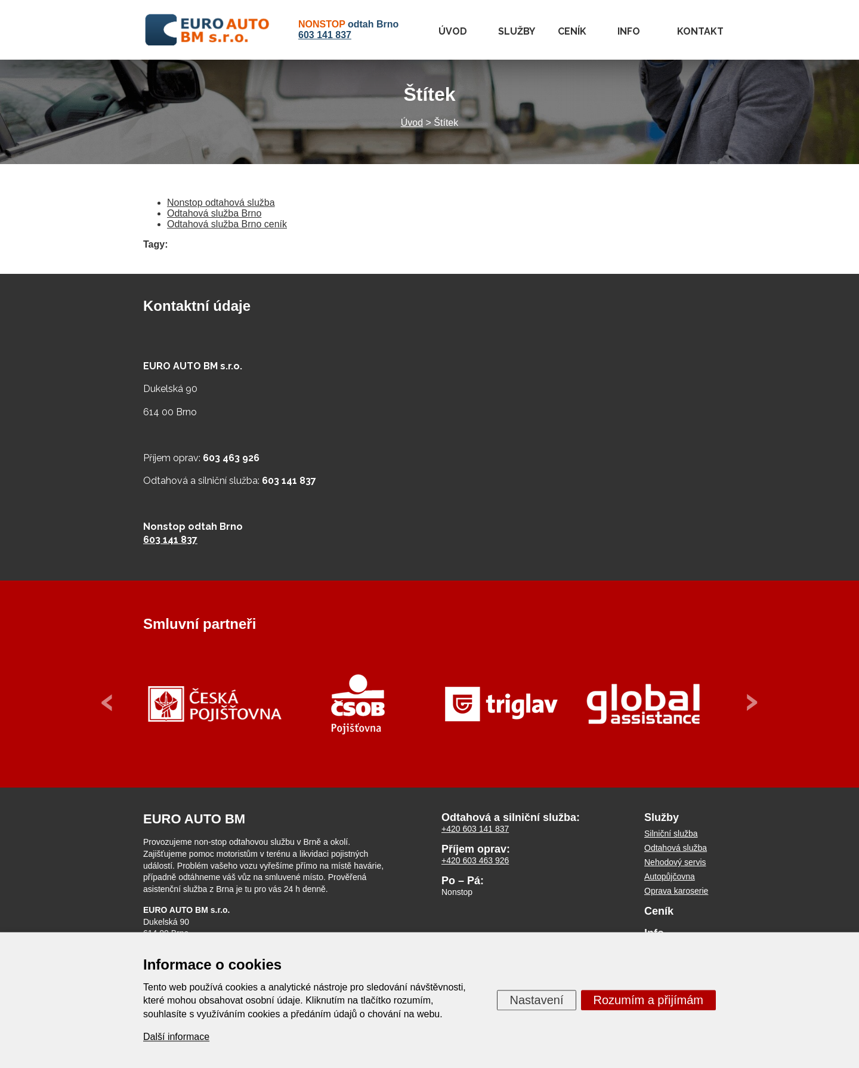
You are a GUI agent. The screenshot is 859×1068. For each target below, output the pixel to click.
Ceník (572, 31)
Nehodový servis (675, 862)
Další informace (176, 1037)
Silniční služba (671, 833)
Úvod (452, 31)
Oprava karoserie (676, 891)
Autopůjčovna (669, 876)
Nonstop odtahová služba (221, 202)
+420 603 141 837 (475, 829)
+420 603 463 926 (475, 860)
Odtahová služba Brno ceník (227, 224)
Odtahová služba (675, 848)
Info (628, 31)
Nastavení (536, 1000)
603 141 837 (324, 35)
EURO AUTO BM (194, 818)
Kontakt (700, 31)
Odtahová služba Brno (214, 213)
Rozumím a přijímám (648, 1000)
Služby (516, 31)
